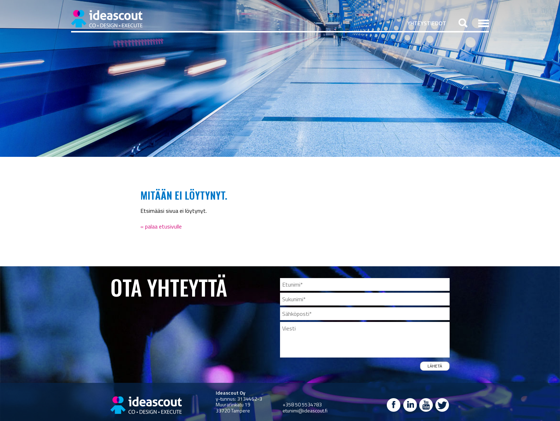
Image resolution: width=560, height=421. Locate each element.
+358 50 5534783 (302, 404)
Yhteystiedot (427, 23)
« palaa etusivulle (161, 226)
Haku (463, 23)
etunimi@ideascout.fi (305, 410)
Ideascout (106, 18)
